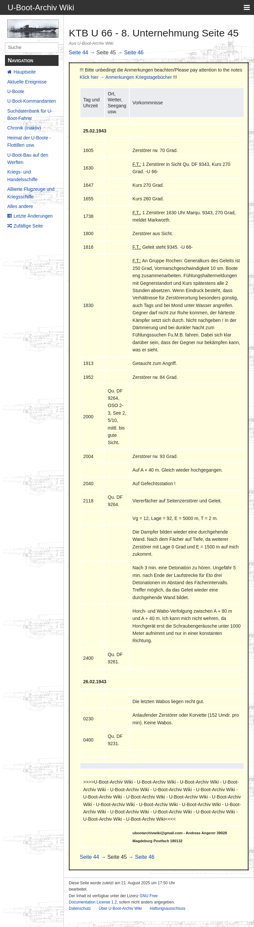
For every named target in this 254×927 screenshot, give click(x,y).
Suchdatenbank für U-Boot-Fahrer (29, 114)
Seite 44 (78, 52)
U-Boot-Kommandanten (31, 101)
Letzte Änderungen (33, 216)
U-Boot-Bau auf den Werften (27, 158)
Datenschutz (80, 908)
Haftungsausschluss (167, 908)
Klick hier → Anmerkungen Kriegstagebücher (126, 77)
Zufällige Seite (28, 226)
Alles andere (20, 206)
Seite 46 (134, 52)
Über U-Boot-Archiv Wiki (120, 908)
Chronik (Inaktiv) (24, 127)
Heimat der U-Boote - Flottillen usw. (29, 141)
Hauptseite (25, 72)
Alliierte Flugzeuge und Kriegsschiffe (30, 192)
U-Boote (15, 91)
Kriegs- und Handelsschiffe (22, 175)
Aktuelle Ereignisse (27, 81)
